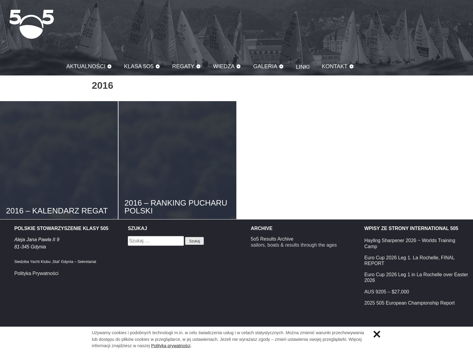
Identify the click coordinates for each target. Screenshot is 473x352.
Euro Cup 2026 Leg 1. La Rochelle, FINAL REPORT (409, 260)
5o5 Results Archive (272, 239)
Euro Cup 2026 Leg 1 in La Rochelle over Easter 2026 (416, 277)
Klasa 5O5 (32, 24)
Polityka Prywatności (36, 273)
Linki (303, 67)
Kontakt (335, 66)
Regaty (183, 66)
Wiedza (224, 66)
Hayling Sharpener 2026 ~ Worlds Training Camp (409, 243)
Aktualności (86, 66)
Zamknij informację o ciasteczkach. (376, 334)
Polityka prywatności (170, 345)
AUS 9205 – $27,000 (386, 291)
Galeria (265, 66)
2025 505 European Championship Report (409, 303)
